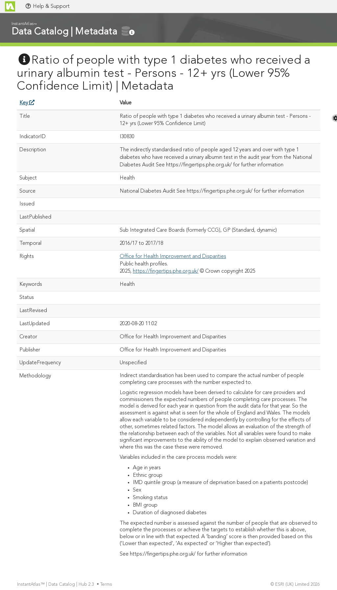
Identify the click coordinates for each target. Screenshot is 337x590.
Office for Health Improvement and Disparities (173, 256)
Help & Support (47, 6)
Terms (106, 584)
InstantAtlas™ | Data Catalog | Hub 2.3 (56, 584)
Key (27, 103)
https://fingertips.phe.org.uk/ (166, 271)
